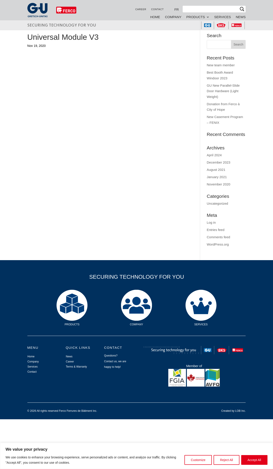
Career (140, 9)
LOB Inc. (240, 410)
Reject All (226, 460)
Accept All (254, 460)
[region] (136, 456)
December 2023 (218, 162)
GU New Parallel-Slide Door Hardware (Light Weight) (223, 91)
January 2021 (217, 177)
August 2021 (216, 170)
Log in (211, 222)
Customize (198, 460)
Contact (157, 9)
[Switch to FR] (176, 9)
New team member (221, 65)
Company (173, 17)
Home (155, 17)
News (241, 17)
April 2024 (214, 155)
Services (222, 17)
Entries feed (215, 230)
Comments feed (218, 237)
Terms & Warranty (76, 366)
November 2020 (218, 184)
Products (195, 17)
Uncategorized (217, 203)
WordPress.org (218, 244)
